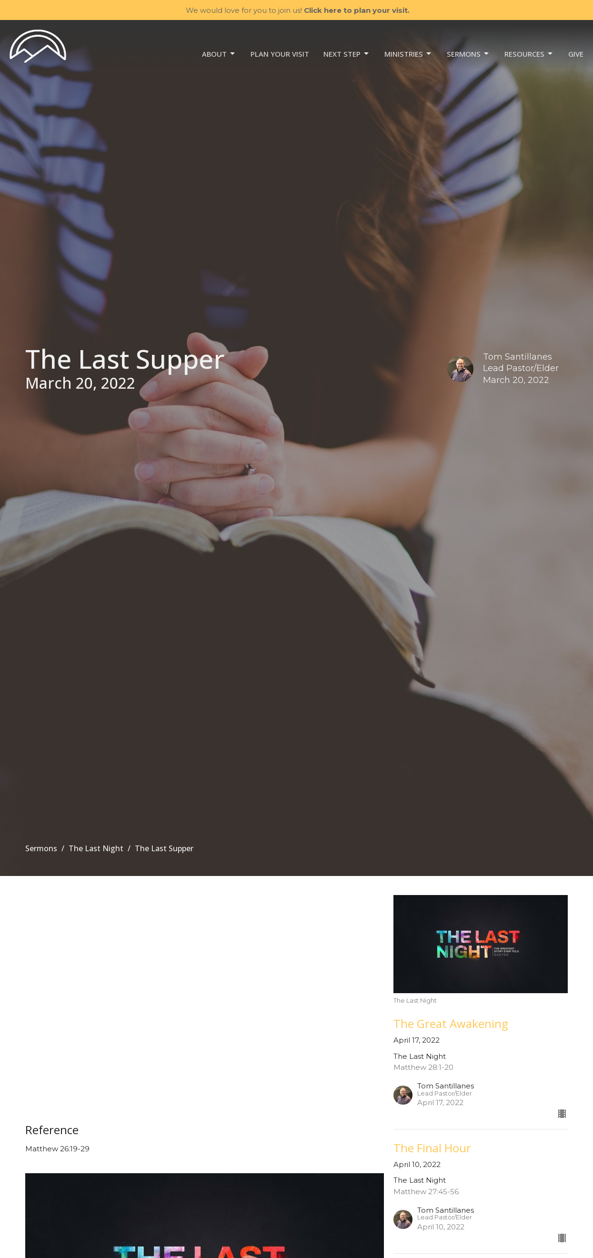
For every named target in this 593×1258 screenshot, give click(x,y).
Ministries (408, 54)
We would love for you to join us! (298, 10)
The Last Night (96, 848)
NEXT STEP (346, 54)
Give (575, 54)
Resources (529, 54)
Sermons (468, 54)
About (219, 54)
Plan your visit (280, 54)
